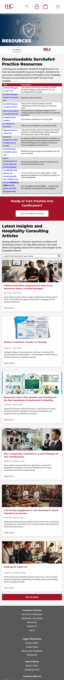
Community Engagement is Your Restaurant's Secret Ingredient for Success (31, 511)
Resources (32, 622)
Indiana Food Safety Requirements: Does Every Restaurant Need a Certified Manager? (28, 287)
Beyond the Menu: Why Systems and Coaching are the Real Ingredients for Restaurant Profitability (30, 398)
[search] (27, 6)
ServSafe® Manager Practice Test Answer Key (11, 97)
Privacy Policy (32, 643)
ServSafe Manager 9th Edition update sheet (10, 152)
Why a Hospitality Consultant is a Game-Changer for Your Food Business (31, 455)
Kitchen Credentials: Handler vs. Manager (25, 342)
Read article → (10, 308)
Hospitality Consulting (32, 618)
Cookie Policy (32, 647)
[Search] (32, 256)
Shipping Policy (32, 669)
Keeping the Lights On (15, 567)
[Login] (37, 6)
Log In (32, 630)
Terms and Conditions (32, 651)
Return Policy (32, 665)
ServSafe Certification (32, 614)
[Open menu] (58, 6)
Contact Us (32, 626)
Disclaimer (32, 655)
